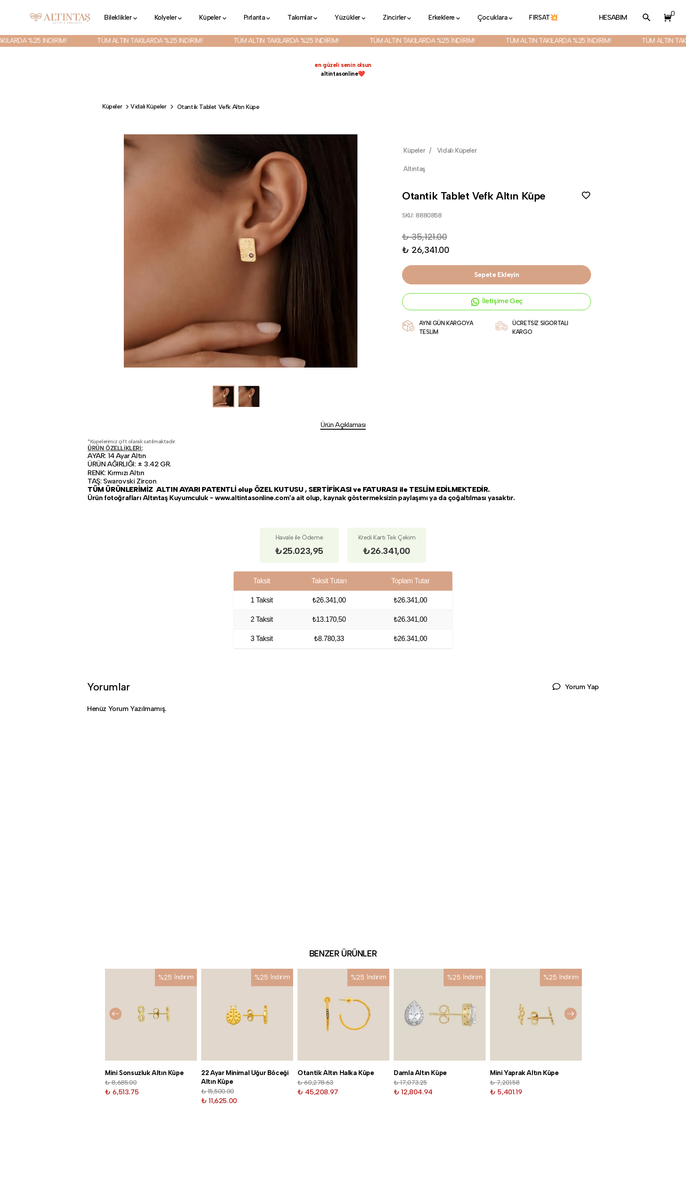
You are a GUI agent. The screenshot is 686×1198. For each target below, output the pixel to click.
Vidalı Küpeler (148, 106)
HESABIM (613, 17)
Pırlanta (258, 17)
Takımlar (303, 17)
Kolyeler (169, 17)
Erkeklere (444, 17)
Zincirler (398, 17)
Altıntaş (414, 169)
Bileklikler (121, 17)
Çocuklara (495, 17)
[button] (666, 17)
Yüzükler (351, 17)
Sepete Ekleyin (496, 275)
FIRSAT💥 (543, 17)
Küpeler (213, 17)
